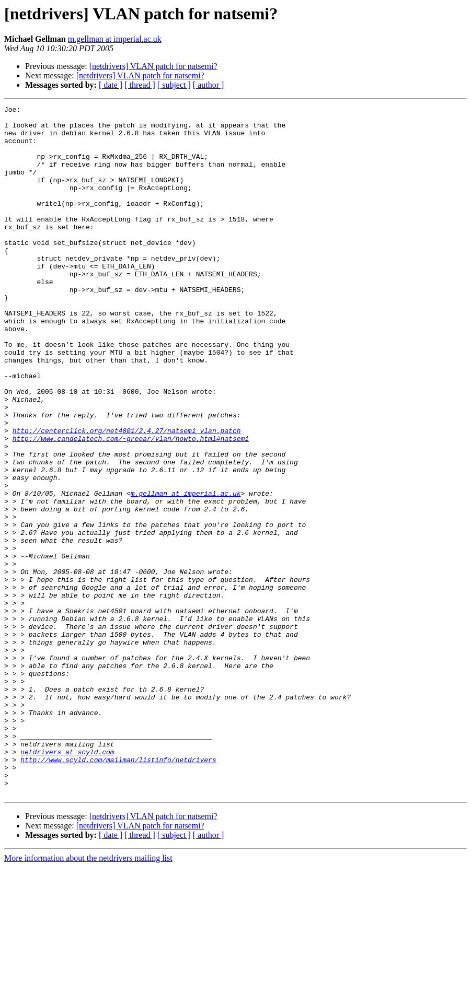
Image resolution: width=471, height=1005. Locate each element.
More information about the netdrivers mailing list (88, 995)
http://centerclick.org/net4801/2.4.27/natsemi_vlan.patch (127, 496)
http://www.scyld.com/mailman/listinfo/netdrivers (118, 891)
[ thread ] (139, 84)
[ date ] (110, 84)
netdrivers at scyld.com (67, 881)
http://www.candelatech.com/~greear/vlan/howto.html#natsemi (131, 505)
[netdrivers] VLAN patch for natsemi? (153, 66)
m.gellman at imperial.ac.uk (115, 38)
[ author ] (208, 84)
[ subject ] (174, 84)
